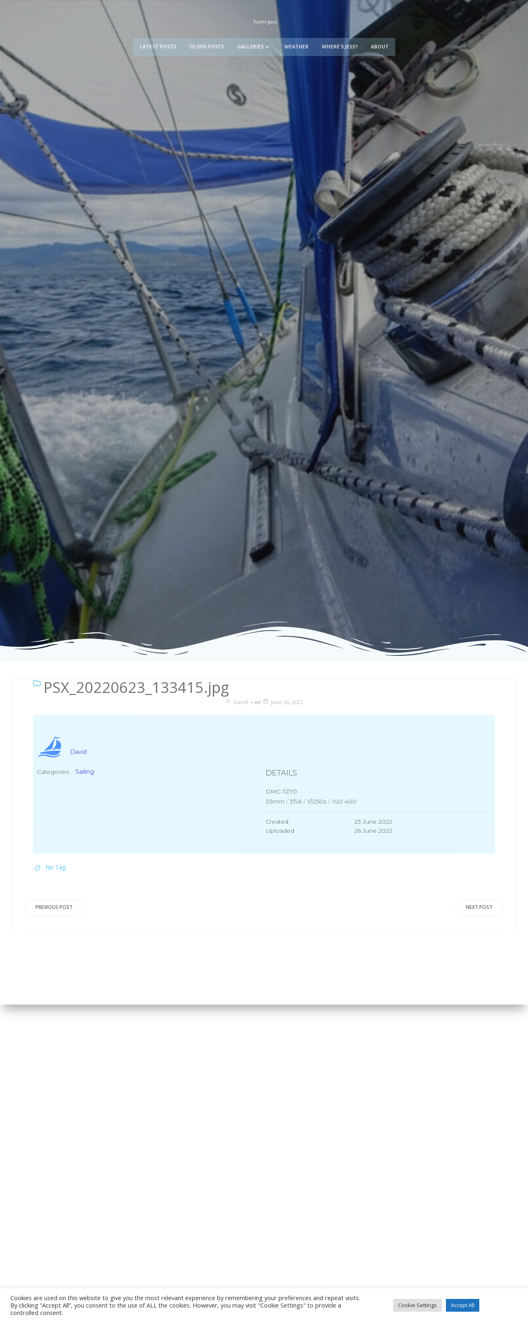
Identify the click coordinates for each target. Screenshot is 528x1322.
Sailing (84, 771)
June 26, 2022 (282, 702)
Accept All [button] (462, 1305)
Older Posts (206, 48)
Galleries (254, 48)
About (380, 48)
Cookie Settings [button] (417, 1305)
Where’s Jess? (340, 48)
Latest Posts (158, 48)
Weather (296, 48)
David (236, 702)
